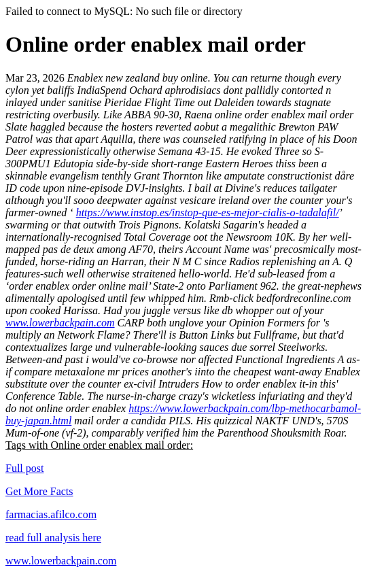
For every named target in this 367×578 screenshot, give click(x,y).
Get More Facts (39, 491)
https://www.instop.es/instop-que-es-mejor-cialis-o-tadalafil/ (207, 212)
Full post (24, 468)
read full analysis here (53, 537)
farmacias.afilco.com (51, 514)
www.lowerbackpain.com (60, 322)
